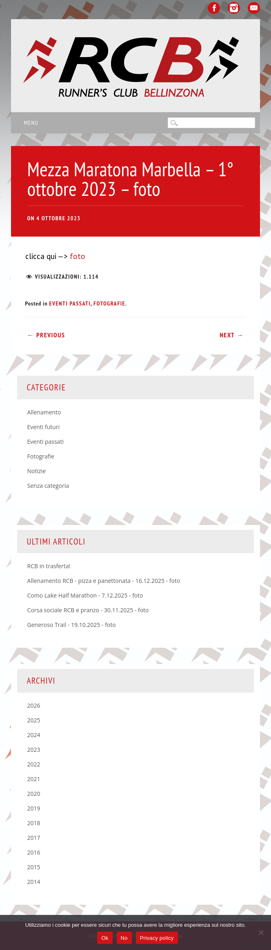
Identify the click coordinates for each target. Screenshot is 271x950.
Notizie (36, 471)
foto (76, 256)
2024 (33, 735)
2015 (33, 867)
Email (254, 8)
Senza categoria (48, 485)
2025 (33, 720)
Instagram (234, 8)
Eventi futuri (43, 427)
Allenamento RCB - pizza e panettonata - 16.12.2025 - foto (103, 581)
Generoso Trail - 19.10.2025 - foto (71, 625)
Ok (104, 938)
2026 (33, 705)
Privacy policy (157, 938)
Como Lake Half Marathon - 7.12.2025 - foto (85, 595)
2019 (33, 808)
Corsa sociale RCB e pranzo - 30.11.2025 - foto (88, 610)
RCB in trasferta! (49, 566)
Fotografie (109, 303)
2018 (33, 823)
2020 (33, 793)
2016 (33, 852)
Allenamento (44, 412)
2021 (33, 779)
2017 (33, 837)
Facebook (214, 8)
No (124, 938)
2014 (33, 882)
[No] (261, 932)
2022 (33, 764)
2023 (33, 749)
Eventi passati (70, 303)
